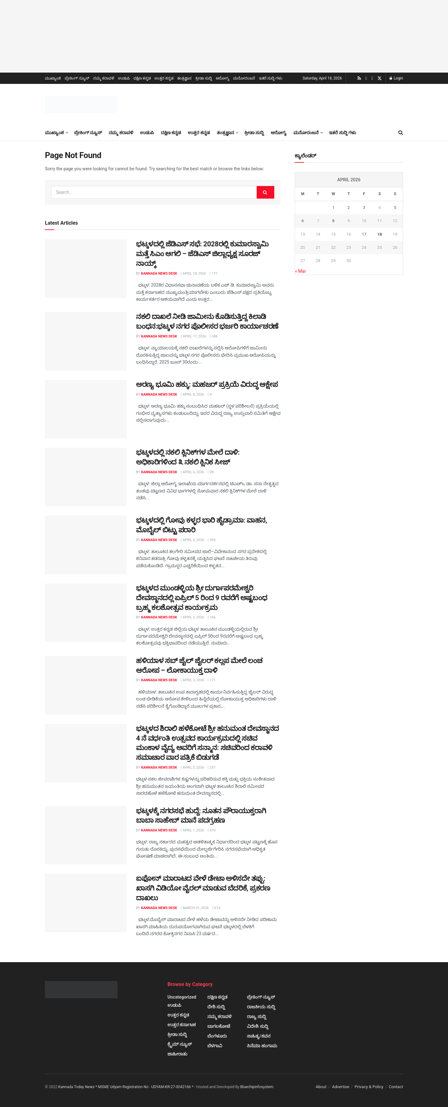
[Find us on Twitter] (379, 78)
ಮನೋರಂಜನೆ (244, 78)
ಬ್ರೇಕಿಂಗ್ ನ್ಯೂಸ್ (77, 78)
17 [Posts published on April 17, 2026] (364, 234)
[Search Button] (400, 132)
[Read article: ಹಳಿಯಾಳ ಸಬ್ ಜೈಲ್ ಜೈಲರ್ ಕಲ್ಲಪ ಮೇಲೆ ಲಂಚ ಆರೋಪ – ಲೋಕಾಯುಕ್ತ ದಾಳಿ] (86, 685)
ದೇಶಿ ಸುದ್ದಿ (216, 1006)
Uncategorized (181, 997)
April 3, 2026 (192, 617)
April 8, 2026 (192, 394)
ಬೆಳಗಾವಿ (214, 1045)
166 (212, 617)
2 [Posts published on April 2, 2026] (348, 207)
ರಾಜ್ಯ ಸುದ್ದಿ (256, 1016)
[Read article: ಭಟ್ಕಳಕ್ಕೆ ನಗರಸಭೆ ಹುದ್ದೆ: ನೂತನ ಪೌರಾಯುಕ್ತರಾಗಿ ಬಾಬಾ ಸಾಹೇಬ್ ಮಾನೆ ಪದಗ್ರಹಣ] (86, 835)
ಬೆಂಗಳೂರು (217, 1035)
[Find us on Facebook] (372, 78)
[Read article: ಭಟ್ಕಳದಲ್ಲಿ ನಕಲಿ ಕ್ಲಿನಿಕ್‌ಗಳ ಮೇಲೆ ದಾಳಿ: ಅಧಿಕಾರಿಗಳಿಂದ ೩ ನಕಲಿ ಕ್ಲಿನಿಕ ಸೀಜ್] (86, 477)
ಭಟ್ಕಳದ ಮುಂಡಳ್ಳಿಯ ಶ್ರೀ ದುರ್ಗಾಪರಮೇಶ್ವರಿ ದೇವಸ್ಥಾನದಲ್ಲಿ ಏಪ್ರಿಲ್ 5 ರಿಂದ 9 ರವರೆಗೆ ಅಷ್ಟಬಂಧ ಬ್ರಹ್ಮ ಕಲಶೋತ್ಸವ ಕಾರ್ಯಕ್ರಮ (201, 597)
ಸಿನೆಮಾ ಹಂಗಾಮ (262, 1045)
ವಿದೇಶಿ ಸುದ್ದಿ (257, 1026)
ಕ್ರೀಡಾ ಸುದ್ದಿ (203, 78)
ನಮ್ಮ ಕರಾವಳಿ (103, 78)
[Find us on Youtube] (366, 78)
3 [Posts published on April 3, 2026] (364, 207)
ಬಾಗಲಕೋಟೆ (218, 1026)
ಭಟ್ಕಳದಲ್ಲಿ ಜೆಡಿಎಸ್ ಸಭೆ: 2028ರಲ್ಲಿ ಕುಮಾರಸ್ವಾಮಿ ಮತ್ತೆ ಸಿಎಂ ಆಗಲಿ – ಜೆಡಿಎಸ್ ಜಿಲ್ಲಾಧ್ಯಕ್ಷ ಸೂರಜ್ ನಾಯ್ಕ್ (202, 253)
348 (213, 336)
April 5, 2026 (192, 540)
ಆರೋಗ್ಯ (222, 78)
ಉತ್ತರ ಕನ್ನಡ (164, 78)
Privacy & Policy (369, 1086)
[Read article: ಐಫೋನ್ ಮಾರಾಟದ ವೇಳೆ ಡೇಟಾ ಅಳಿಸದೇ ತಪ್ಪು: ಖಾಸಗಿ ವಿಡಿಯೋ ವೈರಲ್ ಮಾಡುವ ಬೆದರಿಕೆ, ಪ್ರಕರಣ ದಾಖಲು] (86, 903)
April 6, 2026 (192, 472)
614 (216, 908)
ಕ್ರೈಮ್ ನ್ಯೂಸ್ (179, 1044)
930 (212, 540)
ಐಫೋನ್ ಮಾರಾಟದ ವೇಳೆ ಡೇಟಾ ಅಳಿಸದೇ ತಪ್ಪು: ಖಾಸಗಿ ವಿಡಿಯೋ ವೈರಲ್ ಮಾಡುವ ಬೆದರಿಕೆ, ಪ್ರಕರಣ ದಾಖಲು (203, 888)
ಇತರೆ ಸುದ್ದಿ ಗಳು (270, 78)
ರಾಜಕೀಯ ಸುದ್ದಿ (261, 1006)
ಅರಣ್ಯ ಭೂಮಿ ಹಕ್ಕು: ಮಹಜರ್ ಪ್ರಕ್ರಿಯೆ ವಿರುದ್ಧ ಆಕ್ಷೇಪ (206, 384)
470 (212, 830)
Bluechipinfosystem (256, 1087)
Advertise (340, 1086)
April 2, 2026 (192, 767)
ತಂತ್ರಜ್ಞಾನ (184, 78)
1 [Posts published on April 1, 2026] (333, 207)
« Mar (300, 271)
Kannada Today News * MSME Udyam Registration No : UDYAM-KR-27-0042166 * (126, 1087)
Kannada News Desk (159, 273)
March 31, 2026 (195, 908)
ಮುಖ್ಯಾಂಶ (53, 78)
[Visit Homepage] (81, 104)
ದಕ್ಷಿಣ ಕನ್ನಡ (142, 78)
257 (212, 767)
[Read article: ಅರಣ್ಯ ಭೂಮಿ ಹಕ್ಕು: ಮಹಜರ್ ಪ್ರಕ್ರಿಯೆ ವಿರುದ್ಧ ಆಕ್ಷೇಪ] (86, 409)
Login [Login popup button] (396, 78)
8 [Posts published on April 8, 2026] (333, 220)
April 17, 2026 (193, 336)
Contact (396, 1086)
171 (212, 680)
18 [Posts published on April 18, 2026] (379, 234)
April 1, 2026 (192, 830)
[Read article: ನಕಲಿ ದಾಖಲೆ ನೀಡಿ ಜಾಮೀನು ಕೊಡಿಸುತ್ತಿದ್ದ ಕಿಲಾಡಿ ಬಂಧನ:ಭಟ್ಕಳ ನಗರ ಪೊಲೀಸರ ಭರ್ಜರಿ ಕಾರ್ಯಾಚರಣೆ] (86, 341)
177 (213, 273)
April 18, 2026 (193, 273)
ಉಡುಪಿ (124, 78)
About (321, 1086)
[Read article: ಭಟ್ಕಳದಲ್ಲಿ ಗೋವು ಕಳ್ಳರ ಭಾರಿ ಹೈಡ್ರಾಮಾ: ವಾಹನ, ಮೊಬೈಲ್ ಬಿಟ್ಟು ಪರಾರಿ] (86, 545)
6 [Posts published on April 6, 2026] (303, 220)
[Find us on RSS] (359, 78)
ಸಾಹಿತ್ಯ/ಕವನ (258, 1035)
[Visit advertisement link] (224, 36)
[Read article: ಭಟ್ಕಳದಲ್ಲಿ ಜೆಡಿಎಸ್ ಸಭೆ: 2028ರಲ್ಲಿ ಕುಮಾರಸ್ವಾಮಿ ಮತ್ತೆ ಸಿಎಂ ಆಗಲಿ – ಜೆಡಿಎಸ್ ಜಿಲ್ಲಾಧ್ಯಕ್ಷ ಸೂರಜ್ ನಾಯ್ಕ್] (86, 268)
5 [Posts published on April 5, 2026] (395, 207)
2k (211, 472)
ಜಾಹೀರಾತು (177, 1053)
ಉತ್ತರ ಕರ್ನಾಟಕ (181, 1024)
